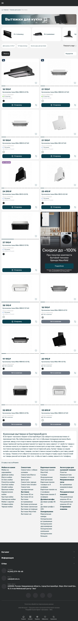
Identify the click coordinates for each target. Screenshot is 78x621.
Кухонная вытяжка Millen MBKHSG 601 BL (16, 362)
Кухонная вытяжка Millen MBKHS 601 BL (16, 92)
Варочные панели (48, 467)
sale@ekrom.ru (14, 579)
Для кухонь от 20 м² (8, 46)
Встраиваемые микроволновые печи (66, 487)
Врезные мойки (8, 489)
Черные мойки (7, 507)
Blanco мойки (7, 477)
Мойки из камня (8, 467)
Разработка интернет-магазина (37, 610)
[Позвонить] (4, 570)
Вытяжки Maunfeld (28, 512)
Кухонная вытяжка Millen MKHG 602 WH (55, 194)
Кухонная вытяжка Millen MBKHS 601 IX (54, 310)
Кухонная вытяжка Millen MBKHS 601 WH (16, 143)
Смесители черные (28, 482)
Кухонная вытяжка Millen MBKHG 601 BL (16, 413)
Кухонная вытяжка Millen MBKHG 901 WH (16, 308)
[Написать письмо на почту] (4, 578)
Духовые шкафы (47, 499)
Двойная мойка (8, 475)
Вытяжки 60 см (27, 497)
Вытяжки (25, 492)
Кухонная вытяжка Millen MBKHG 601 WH (55, 413)
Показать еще (68, 46)
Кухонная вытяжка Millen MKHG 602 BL (15, 194)
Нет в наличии (55, 321)
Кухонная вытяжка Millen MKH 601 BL (54, 362)
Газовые (44, 475)
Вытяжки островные (29, 509)
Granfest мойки (8, 485)
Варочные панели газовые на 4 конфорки (47, 484)
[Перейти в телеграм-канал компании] (42, 595)
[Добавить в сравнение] (36, 105)
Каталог (5, 552)
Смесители (26, 467)
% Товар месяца (22, 46)
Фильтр (6, 54)
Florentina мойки (8, 482)
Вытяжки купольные (29, 504)
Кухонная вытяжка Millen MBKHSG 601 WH (55, 92)
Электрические (47, 480)
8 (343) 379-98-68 (15, 571)
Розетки (63, 472)
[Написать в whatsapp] (49, 595)
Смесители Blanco (28, 475)
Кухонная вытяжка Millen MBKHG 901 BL (16, 245)
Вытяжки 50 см (27, 494)
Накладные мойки (9, 499)
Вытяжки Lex (26, 514)
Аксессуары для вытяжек (38, 46)
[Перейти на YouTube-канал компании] (35, 595)
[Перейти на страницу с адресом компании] (4, 586)
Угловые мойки (7, 504)
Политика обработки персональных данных (39, 604)
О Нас (4, 564)
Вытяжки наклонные (29, 507)
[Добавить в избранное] (36, 83)
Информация (8, 558)
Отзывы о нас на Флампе (10, 463)
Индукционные (47, 477)
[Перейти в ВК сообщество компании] (28, 595)
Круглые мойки (7, 497)
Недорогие (69, 54)
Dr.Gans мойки (7, 480)
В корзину (17, 105)
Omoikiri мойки (7, 487)
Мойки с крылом (8, 502)
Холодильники (47, 512)
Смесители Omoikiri (28, 485)
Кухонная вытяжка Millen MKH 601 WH (54, 143)
